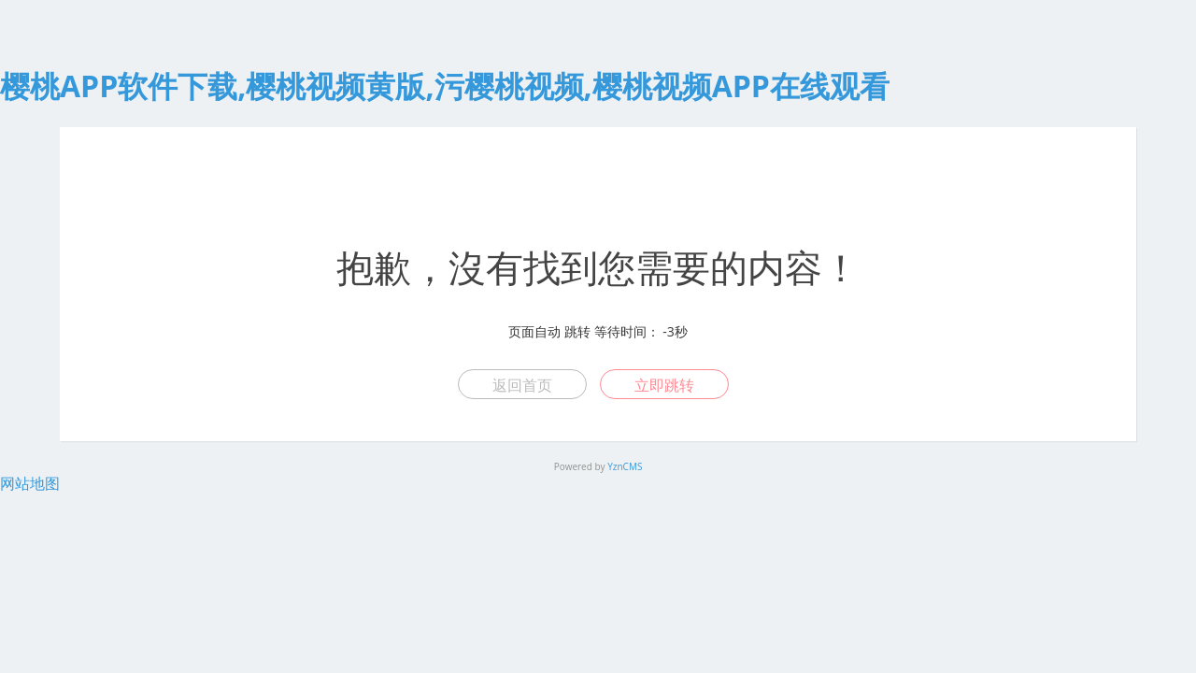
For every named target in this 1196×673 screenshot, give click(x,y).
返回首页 (522, 385)
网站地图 (30, 483)
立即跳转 (664, 385)
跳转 (577, 331)
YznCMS (624, 466)
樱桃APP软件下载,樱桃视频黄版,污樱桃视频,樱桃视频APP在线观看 (445, 85)
